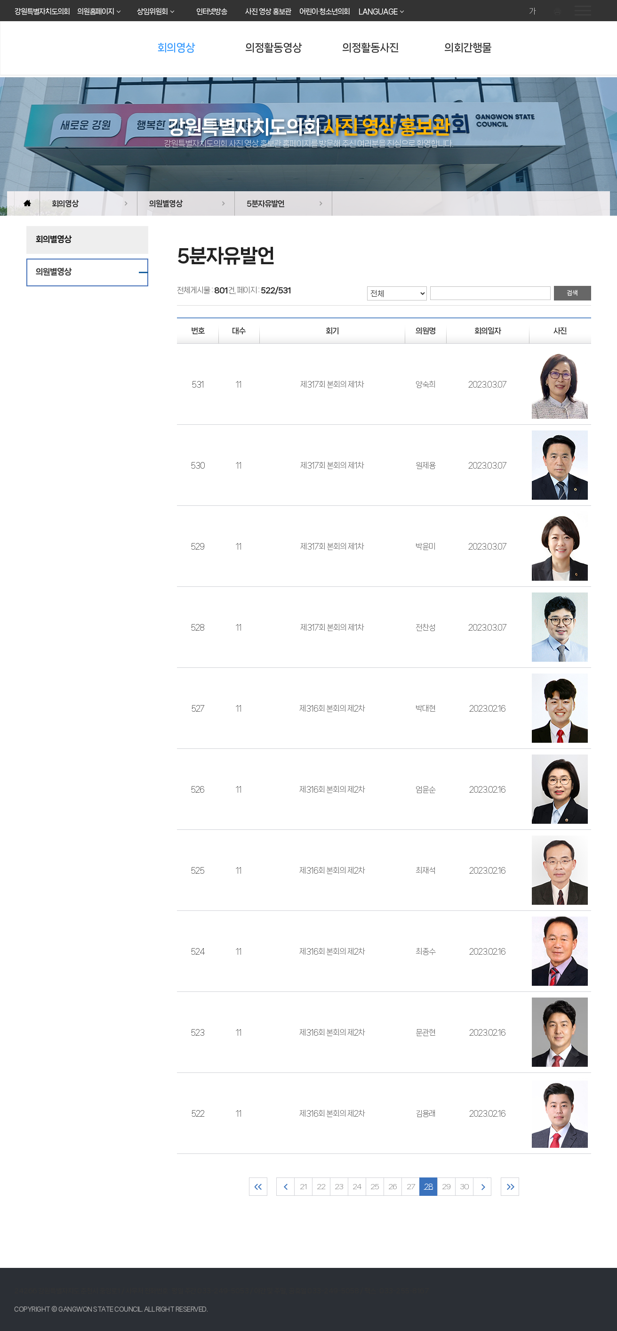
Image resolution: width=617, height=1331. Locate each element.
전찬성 (425, 627)
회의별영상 (53, 239)
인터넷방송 (211, 12)
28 (428, 1187)
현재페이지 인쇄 (558, 11)
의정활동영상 (273, 48)
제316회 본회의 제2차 (332, 708)
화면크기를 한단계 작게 (545, 11)
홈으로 (27, 203)
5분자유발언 (265, 203)
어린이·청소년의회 (324, 12)
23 (339, 1187)
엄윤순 (425, 789)
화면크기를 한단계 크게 (519, 11)
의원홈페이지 (95, 12)
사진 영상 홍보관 (268, 12)
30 (464, 1187)
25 (374, 1187)
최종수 (425, 951)
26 (392, 1187)
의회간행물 (467, 48)
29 (446, 1187)
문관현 (425, 1032)
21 (303, 1187)
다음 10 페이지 (482, 1186)
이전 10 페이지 (285, 1186)
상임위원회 (152, 12)
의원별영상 (165, 203)
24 (357, 1187)
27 (411, 1187)
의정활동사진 (370, 48)
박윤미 (425, 546)
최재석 (425, 870)
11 (238, 384)
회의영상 (176, 48)
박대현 (425, 708)
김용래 (425, 1113)
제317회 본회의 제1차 (332, 384)
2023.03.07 (487, 384)
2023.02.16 (487, 708)
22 (321, 1187)
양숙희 (425, 384)
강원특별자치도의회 (42, 12)
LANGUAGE (378, 12)
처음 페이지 (258, 1186)
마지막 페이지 (510, 1186)
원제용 (425, 465)
